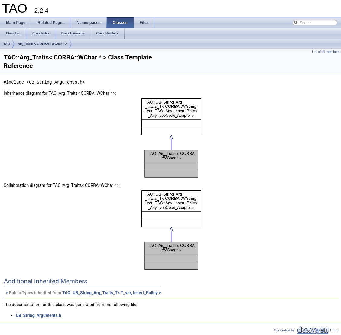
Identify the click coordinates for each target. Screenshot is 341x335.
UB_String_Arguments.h (38, 315)
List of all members (325, 52)
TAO (6, 44)
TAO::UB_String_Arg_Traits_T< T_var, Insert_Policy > (111, 292)
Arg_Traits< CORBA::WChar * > (42, 44)
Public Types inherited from (83, 292)
